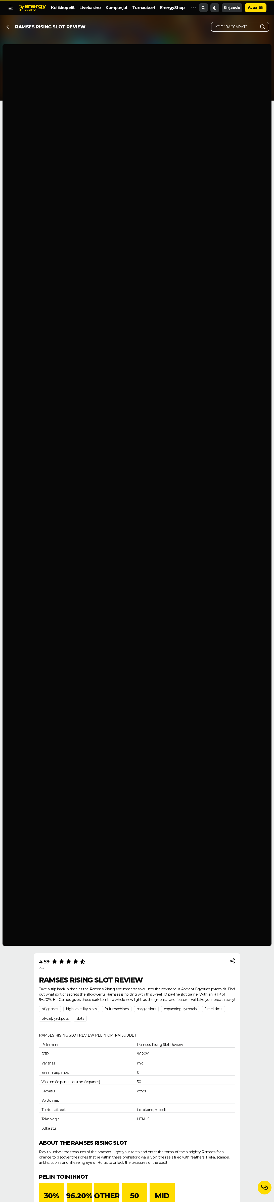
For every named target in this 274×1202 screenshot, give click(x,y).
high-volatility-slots (81, 1009)
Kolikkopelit (62, 7)
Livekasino (90, 7)
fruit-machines (116, 1009)
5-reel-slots (213, 1009)
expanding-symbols (180, 1009)
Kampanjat (116, 7)
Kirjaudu (232, 7)
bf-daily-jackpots (55, 1018)
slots (80, 1018)
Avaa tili (255, 7)
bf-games (50, 1009)
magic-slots (146, 1009)
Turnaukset (143, 7)
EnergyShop (172, 7)
